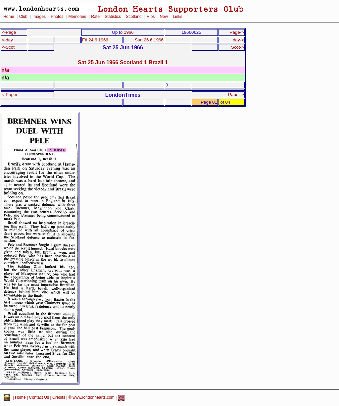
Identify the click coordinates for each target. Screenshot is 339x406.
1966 (129, 32)
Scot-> (237, 47)
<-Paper (10, 94)
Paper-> (236, 94)
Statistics (113, 16)
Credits (58, 397)
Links (177, 16)
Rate (95, 16)
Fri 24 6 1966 (95, 39)
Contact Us (39, 397)
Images (39, 16)
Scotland (134, 16)
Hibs (151, 16)
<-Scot (8, 47)
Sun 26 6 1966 (149, 39)
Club (23, 16)
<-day (7, 39)
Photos (57, 16)
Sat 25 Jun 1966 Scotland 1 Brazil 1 (123, 62)
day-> (238, 39)
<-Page (9, 32)
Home (8, 16)
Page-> (236, 32)
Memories (77, 16)
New (164, 16)
